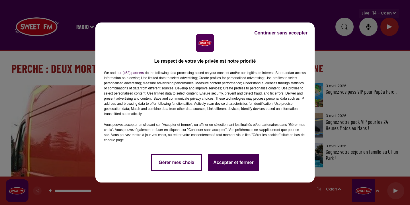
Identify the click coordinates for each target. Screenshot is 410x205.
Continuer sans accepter (281, 32)
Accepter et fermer (233, 162)
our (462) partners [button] (130, 73)
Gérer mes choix (176, 162)
